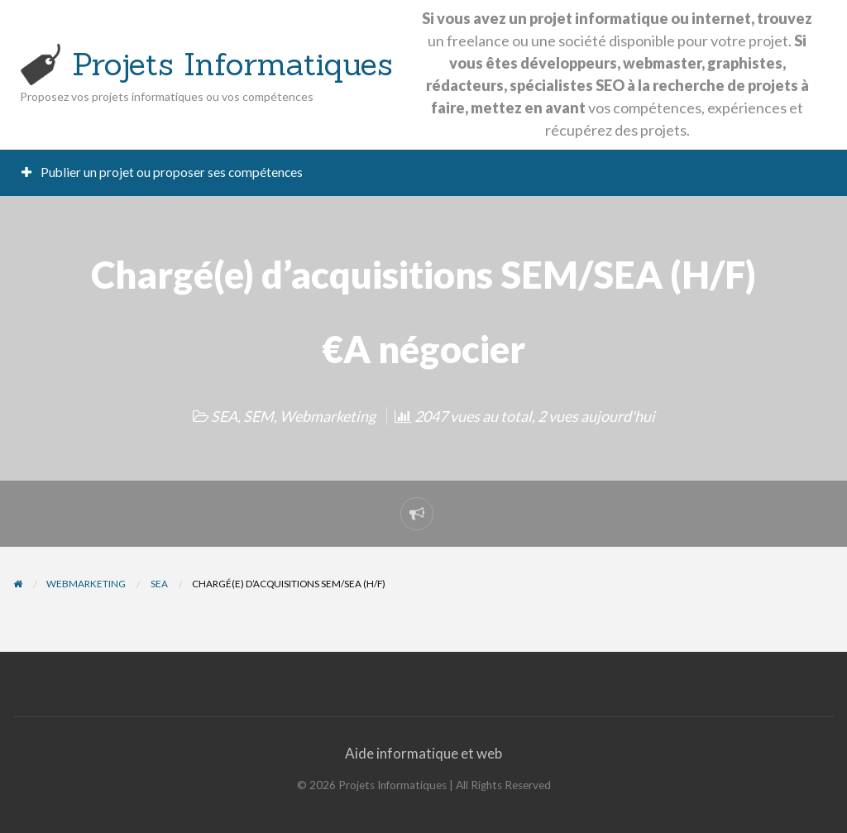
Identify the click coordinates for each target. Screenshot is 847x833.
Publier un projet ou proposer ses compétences (163, 172)
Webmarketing (328, 416)
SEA (224, 416)
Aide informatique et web (423, 753)
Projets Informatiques (232, 64)
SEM (258, 416)
